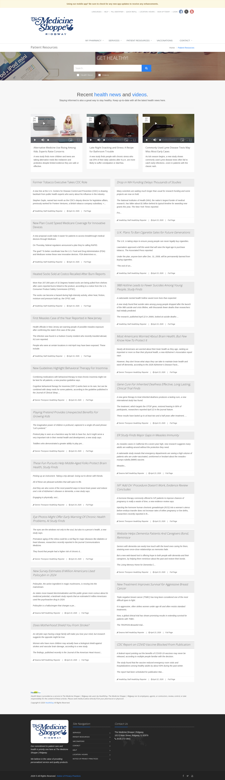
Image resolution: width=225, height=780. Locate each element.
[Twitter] (188, 776)
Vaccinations (164, 40)
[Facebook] (183, 776)
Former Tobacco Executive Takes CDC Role (60, 182)
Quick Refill (131, 12)
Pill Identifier (117, 12)
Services (114, 40)
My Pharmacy (93, 40)
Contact (185, 40)
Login (175, 12)
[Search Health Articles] (108, 68)
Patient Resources (138, 40)
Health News (85, 75)
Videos (103, 75)
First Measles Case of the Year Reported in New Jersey (67, 318)
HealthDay (49, 702)
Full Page (87, 211)
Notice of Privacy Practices (85, 759)
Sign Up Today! (163, 12)
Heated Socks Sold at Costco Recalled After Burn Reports (69, 274)
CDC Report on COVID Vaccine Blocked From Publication (153, 644)
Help (106, 12)
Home (172, 48)
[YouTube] (192, 776)
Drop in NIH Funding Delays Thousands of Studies (149, 182)
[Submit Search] (146, 68)
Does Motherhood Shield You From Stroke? (61, 625)
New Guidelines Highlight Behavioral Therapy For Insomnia (70, 368)
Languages (96, 12)
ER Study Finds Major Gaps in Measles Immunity (148, 435)
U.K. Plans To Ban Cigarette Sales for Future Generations (153, 232)
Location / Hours (147, 12)
